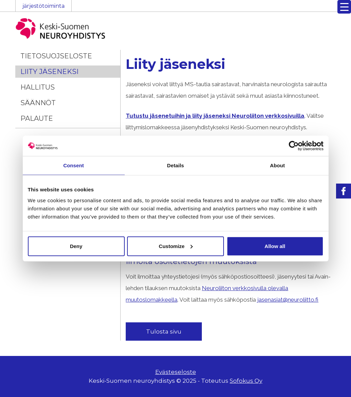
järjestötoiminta (43, 6)
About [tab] (277, 165)
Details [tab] (175, 165)
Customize (176, 246)
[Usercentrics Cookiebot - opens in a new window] (293, 146)
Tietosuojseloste (56, 56)
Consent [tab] (73, 165)
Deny (76, 246)
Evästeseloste (175, 371)
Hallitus (37, 87)
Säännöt (38, 103)
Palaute (36, 118)
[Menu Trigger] (344, 7)
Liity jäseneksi (49, 72)
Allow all (275, 246)
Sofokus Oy (246, 380)
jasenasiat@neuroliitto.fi (287, 299)
